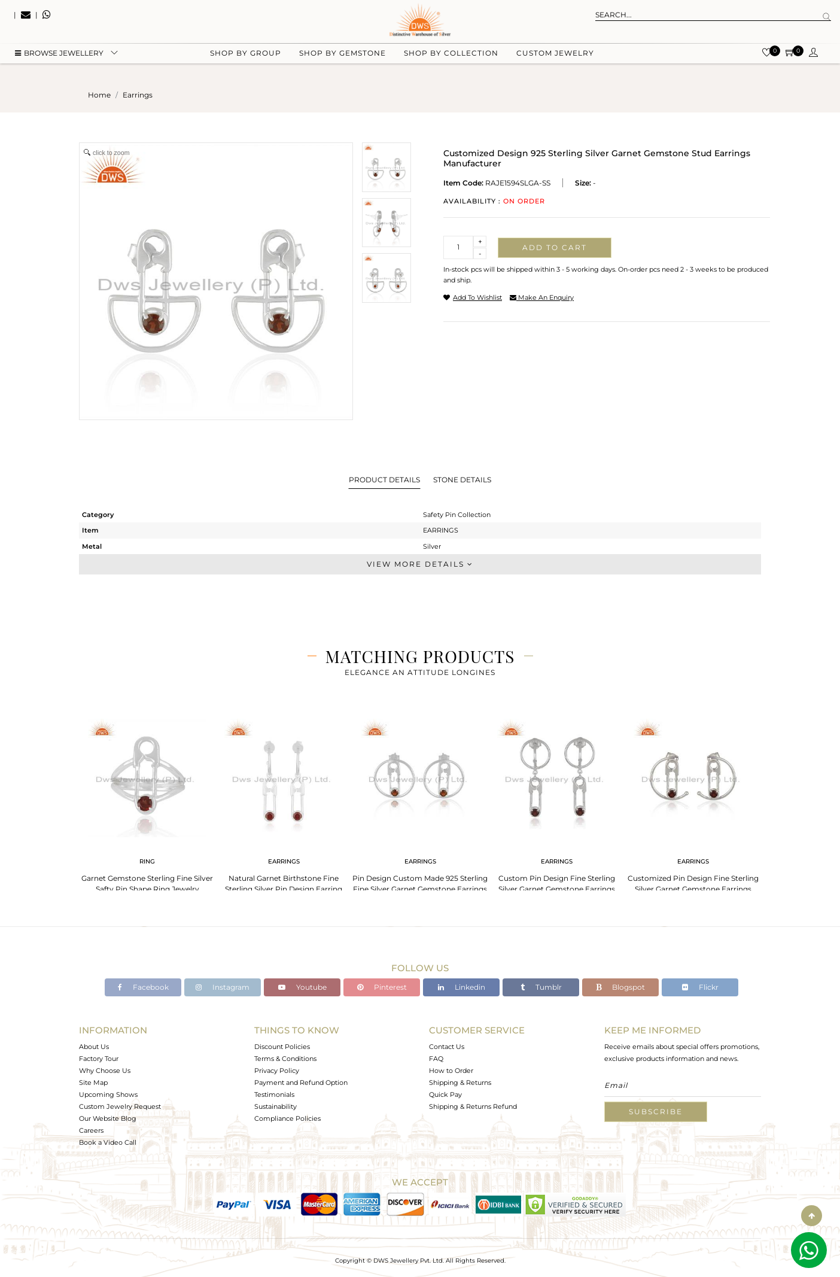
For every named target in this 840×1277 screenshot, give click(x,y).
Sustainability (275, 1106)
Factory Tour (98, 1058)
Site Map (93, 1082)
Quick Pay (445, 1094)
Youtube (302, 987)
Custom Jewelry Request (120, 1106)
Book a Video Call (107, 1142)
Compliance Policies (287, 1118)
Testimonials (274, 1094)
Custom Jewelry (555, 60)
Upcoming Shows (108, 1094)
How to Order (451, 1070)
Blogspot (620, 987)
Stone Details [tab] (462, 479)
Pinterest (382, 987)
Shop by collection (451, 60)
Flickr (700, 987)
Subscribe (656, 1111)
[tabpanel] (147, 802)
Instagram (222, 987)
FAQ (436, 1058)
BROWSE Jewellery (59, 60)
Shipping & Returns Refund (473, 1106)
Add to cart (554, 247)
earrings (138, 94)
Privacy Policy (276, 1070)
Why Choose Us (104, 1070)
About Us (94, 1046)
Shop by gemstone (342, 60)
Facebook (143, 987)
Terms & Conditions (285, 1058)
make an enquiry (542, 297)
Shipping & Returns (460, 1082)
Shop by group (245, 60)
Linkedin (461, 987)
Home (99, 94)
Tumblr (541, 987)
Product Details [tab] (384, 479)
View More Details (420, 564)
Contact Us (446, 1046)
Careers (91, 1130)
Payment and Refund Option (301, 1082)
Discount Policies (282, 1046)
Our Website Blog (107, 1118)
